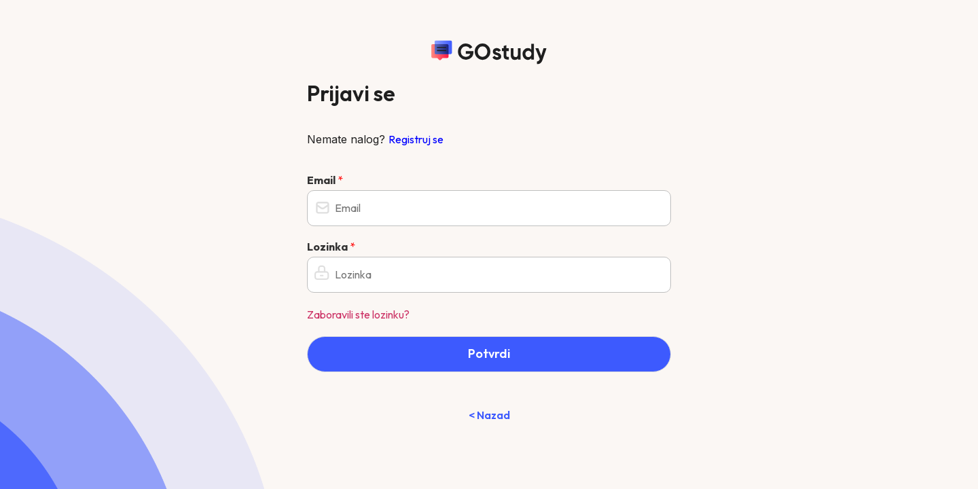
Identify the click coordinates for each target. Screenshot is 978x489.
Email (325, 180)
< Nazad (489, 415)
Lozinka (331, 246)
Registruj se (415, 139)
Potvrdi (489, 353)
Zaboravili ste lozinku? (358, 314)
